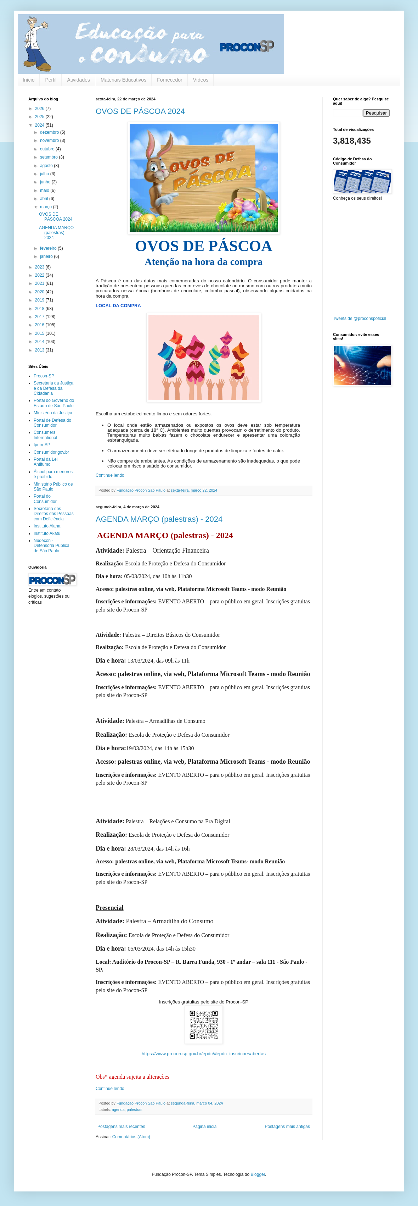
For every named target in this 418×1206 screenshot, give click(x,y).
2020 (40, 291)
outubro (48, 148)
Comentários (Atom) (131, 1136)
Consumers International (45, 435)
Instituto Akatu (47, 533)
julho (45, 173)
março (46, 206)
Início (28, 80)
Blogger (257, 1174)
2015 (40, 333)
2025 (40, 116)
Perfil (50, 80)
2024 (40, 125)
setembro (49, 157)
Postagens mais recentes (121, 1126)
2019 (40, 300)
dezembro (50, 132)
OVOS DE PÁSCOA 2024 (140, 111)
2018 (40, 308)
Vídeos (201, 80)
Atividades (78, 80)
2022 (40, 275)
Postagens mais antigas (287, 1126)
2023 (40, 267)
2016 (40, 324)
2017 (40, 316)
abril (44, 198)
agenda (118, 1109)
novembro (50, 140)
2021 (40, 283)
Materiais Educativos (123, 80)
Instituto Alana (47, 526)
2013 (40, 350)
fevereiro (49, 248)
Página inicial (205, 1126)
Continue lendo (110, 475)
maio (45, 190)
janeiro (47, 256)
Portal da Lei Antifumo (45, 462)
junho (46, 181)
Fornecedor (169, 80)
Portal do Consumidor (45, 499)
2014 (40, 341)
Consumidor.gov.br (51, 452)
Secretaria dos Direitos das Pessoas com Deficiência (54, 513)
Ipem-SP (42, 444)
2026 (40, 108)
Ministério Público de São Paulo (53, 487)
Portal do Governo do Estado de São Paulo (54, 403)
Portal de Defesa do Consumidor (52, 423)
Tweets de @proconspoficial (359, 318)
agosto (47, 165)
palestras (134, 1109)
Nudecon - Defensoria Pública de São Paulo (51, 545)
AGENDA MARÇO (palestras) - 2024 (159, 519)
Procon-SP (44, 376)
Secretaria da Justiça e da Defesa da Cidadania (53, 388)
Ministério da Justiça (53, 412)
